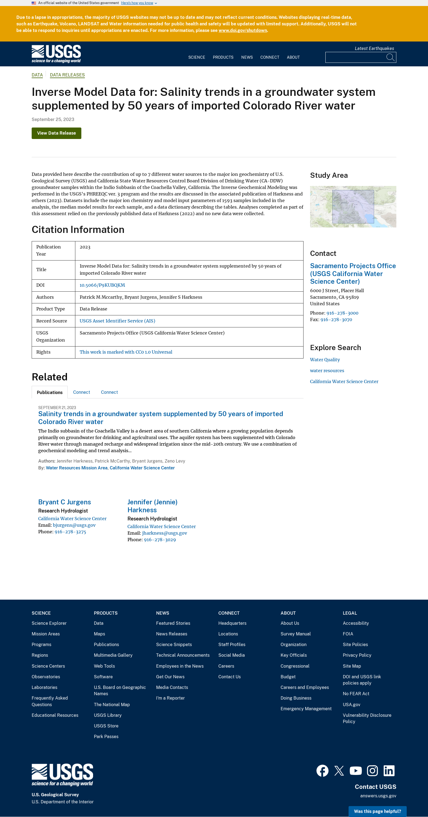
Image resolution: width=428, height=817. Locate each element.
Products (223, 57)
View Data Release (56, 133)
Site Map (352, 666)
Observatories (46, 676)
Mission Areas (46, 634)
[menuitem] (197, 54)
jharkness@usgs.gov (164, 533)
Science (196, 57)
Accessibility (356, 623)
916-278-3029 (160, 539)
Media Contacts (172, 687)
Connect (269, 57)
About (293, 57)
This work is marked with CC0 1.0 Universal (126, 352)
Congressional (295, 666)
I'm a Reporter (170, 698)
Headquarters (232, 623)
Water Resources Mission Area (77, 467)
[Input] (360, 57)
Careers (226, 666)
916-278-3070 (336, 319)
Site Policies (355, 644)
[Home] (56, 61)
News (247, 57)
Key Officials (294, 655)
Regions (40, 655)
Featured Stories (173, 623)
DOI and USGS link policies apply (362, 680)
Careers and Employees (305, 687)
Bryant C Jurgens (64, 502)
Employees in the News (180, 666)
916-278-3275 (70, 531)
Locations (228, 634)
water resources (327, 370)
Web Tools (104, 666)
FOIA (348, 634)
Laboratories (44, 687)
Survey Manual (296, 634)
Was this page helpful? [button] (377, 811)
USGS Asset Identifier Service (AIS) (117, 321)
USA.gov (351, 704)
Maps (99, 634)
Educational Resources (55, 715)
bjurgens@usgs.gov (74, 525)
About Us (290, 623)
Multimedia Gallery (113, 655)
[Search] (390, 57)
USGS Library (108, 715)
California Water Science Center (142, 467)
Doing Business (296, 698)
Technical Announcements (183, 655)
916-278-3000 (342, 313)
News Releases (171, 634)
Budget (288, 676)
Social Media (231, 655)
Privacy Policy (357, 655)
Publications (106, 644)
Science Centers (48, 666)
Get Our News (170, 676)
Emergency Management (306, 708)
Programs (41, 644)
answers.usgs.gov (378, 795)
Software (103, 676)
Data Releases (67, 75)
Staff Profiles (231, 644)
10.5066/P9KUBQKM (102, 285)
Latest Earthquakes (374, 48)
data (37, 75)
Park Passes (106, 736)
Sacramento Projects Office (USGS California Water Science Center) (353, 273)
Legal (350, 613)
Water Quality (325, 359)
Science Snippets (174, 644)
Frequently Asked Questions (50, 701)
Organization (294, 644)
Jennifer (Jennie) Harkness (152, 506)
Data (98, 623)
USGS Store (106, 726)
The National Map (112, 704)
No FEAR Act (356, 693)
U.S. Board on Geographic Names (120, 691)
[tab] (50, 392)
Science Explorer (49, 623)
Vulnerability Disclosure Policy (367, 718)
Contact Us (229, 676)
